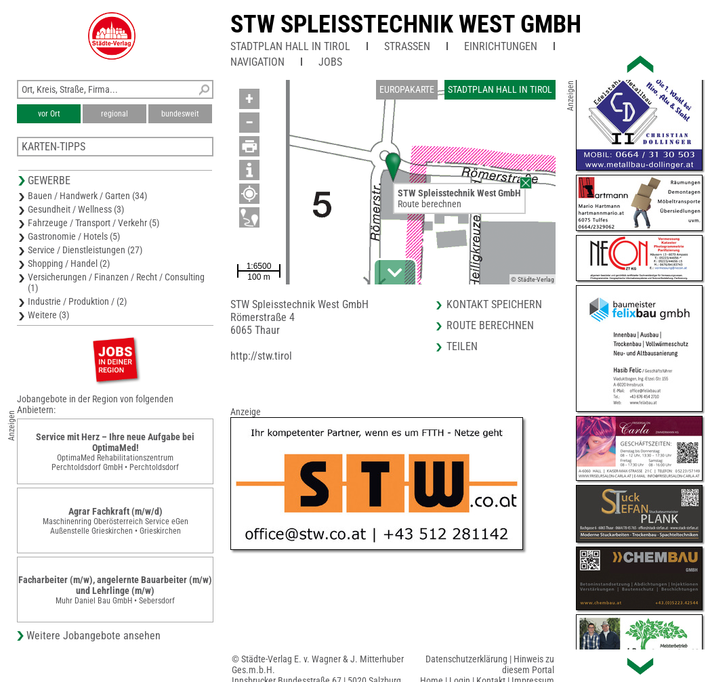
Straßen (407, 46)
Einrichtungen (500, 46)
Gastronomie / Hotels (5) (74, 236)
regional (114, 114)
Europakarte (406, 89)
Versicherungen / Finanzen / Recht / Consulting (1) (116, 282)
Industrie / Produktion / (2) (77, 301)
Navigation (257, 62)
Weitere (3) (48, 315)
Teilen (462, 346)
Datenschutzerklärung (466, 659)
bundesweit (180, 114)
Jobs (330, 62)
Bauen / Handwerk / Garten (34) (87, 195)
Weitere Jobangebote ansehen (93, 635)
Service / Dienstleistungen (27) (85, 249)
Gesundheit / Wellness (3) (76, 209)
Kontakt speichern (494, 304)
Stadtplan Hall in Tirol (290, 46)
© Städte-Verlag (532, 279)
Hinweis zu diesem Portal (528, 664)
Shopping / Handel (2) (69, 263)
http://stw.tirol (261, 355)
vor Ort (49, 114)
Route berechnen (429, 203)
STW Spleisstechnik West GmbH (405, 24)
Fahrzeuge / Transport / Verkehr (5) (93, 222)
